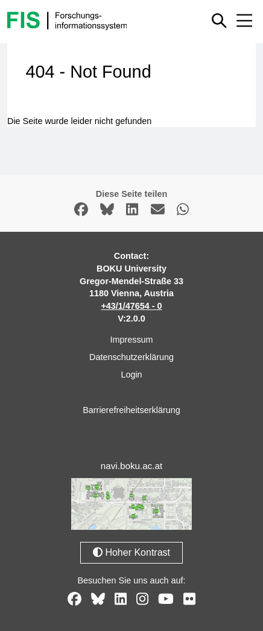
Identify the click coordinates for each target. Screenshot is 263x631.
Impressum (131, 339)
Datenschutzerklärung (131, 357)
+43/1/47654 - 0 (131, 306)
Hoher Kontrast (131, 552)
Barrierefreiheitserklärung (131, 410)
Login (131, 374)
